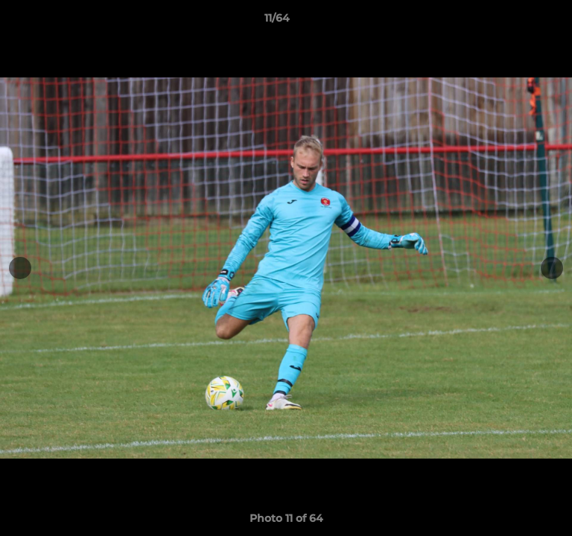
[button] (518, 21)
